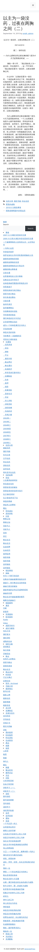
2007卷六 (7, 435)
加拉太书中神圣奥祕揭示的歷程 (15, 844)
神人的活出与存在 (10, 903)
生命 (5, 379)
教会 (7, 656)
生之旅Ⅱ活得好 (9, 494)
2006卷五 (7, 432)
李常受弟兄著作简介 (12, 372)
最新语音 (6, 705)
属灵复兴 (6, 634)
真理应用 (6, 554)
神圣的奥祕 (7, 501)
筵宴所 (5, 611)
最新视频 (6, 702)
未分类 (8, 708)
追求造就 (9, 815)
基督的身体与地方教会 (12, 290)
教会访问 (9, 672)
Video (5, 623)
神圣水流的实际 (9, 332)
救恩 (5, 754)
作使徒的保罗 (8, 252)
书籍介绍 (9, 686)
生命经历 (6, 550)
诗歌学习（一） (9, 787)
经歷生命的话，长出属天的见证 (15, 917)
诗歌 (5, 730)
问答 (7, 516)
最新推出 (9, 688)
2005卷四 (7, 428)
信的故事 (9, 475)
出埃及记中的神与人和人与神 (14, 834)
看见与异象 (7, 726)
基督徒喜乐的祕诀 (10, 487)
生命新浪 (9, 740)
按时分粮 (9, 644)
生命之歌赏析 (8, 784)
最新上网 (6, 695)
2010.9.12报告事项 (13, 207)
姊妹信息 (6, 448)
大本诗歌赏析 (8, 780)
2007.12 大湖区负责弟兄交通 (14, 235)
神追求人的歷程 (9, 505)
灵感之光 (6, 723)
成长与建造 (10, 628)
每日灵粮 (6, 650)
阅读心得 (9, 934)
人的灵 (5, 751)
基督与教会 (7, 662)
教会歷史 (7, 362)
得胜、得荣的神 (9, 858)
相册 (7, 745)
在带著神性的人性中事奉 (13, 276)
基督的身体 (7, 666)
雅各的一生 (7, 931)
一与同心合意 (8, 248)
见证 (5, 397)
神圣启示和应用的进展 (12, 910)
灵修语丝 (6, 653)
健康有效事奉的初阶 (11, 259)
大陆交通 (6, 301)
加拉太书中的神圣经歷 (12, 841)
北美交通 (6, 273)
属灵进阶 (6, 638)
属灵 (7, 605)
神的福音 (6, 907)
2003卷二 (7, 421)
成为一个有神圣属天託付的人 (14, 325)
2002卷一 (7, 418)
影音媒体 (9, 617)
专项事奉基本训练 (10, 311)
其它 (5, 536)
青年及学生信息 (9, 472)
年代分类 (6, 455)
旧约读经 (6, 803)
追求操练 (6, 564)
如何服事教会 (8, 308)
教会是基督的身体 (10, 875)
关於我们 (9, 936)
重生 (5, 508)
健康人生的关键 (9, 830)
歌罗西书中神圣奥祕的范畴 (13, 889)
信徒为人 (6, 526)
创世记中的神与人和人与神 (13, 837)
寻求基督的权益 (9, 315)
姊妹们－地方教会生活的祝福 (14, 583)
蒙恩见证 (9, 773)
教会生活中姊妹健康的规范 (13, 597)
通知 (7, 818)
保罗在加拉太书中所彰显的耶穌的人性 (18, 255)
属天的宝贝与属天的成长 (13, 855)
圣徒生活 (7, 393)
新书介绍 (6, 691)
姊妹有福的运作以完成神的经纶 (15, 590)
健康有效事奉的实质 (11, 262)
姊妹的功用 (7, 593)
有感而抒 (7, 369)
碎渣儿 (5, 896)
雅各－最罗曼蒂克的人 (12, 928)
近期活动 (6, 681)
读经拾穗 (7, 407)
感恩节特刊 (10, 625)
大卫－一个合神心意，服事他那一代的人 (19, 851)
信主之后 (6, 631)
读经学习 (6, 807)
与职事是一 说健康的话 (12, 336)
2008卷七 (7, 439)
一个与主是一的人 (10, 823)
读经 (7, 794)
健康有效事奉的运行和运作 (13, 266)
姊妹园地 (9, 603)
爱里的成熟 (10, 204)
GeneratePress (29, 949)
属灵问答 (7, 358)
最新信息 (6, 698)
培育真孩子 (7, 287)
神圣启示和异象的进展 (12, 914)
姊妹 (5, 351)
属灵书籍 (17, 201)
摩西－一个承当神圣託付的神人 (15, 872)
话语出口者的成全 (10, 339)
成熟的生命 (7, 641)
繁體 (5, 222)
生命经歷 (6, 547)
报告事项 (9, 570)
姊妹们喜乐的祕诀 (10, 586)
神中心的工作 (8, 900)
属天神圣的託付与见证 (12, 318)
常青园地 (9, 614)
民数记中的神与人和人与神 (13, 893)
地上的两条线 (8, 848)
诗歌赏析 (7, 404)
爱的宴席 (9, 732)
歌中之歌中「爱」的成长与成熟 (15, 886)
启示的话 (6, 716)
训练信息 (6, 465)
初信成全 (9, 511)
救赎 (5, 758)
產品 (7, 743)
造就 (7, 821)
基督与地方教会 (9, 294)
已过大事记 (7, 677)
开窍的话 (6, 719)
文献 (5, 608)
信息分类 (9, 201)
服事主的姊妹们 (9, 600)
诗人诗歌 (7, 400)
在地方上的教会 (9, 659)
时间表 (8, 674)
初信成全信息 (8, 484)
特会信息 (25, 201)
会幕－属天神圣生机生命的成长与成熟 (18, 882)
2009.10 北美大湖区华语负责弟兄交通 (18, 238)
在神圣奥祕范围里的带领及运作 (15, 283)
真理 (5, 383)
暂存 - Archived (12, 683)
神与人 (5, 761)
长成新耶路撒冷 (9, 924)
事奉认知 (6, 519)
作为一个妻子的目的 (11, 576)
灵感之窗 (7, 414)
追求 (7, 813)
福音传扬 (6, 557)
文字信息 (6, 458)
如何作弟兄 (7, 304)
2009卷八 (7, 442)
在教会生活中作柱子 (11, 280)
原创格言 (6, 646)
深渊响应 (7, 376)
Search (6, 224)
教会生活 (6, 540)
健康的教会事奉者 (10, 269)
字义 (5, 355)
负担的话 (7, 411)
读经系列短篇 (8, 810)
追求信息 (6, 469)
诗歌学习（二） (9, 791)
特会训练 (9, 737)
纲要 (7, 767)
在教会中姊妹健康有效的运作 (14, 579)
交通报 (8, 342)
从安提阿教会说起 (10, 322)
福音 (5, 386)
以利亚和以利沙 (9, 827)
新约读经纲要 (8, 800)
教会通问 (7, 365)
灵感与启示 (10, 713)
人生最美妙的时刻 (10, 480)
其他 (5, 533)
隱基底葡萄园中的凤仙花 (15, 210)
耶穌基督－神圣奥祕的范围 (13, 921)
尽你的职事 (7, 329)
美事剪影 (7, 390)
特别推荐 (9, 735)
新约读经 (6, 796)
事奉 (7, 232)
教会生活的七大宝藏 (11, 879)
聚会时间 (9, 770)
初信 (5, 348)
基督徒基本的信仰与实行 (13, 491)
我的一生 (6, 868)
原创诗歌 (9, 513)
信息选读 (7, 344)
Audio (5, 619)
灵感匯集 (9, 939)
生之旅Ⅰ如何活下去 (10, 498)
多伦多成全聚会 (9, 297)
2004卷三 (7, 425)
